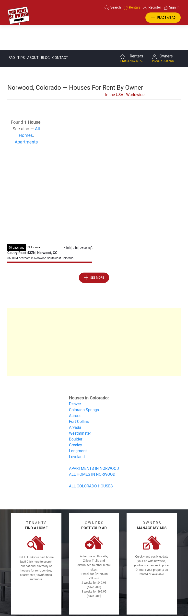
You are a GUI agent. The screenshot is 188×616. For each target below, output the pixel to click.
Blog (45, 33)
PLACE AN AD (163, 17)
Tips (21, 33)
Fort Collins (79, 397)
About (32, 33)
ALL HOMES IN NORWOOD (92, 449)
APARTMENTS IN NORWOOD (94, 443)
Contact (60, 33)
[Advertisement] (94, 169)
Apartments (26, 117)
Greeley (75, 420)
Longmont (78, 426)
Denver (75, 379)
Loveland (77, 432)
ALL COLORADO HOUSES (91, 461)
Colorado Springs (84, 385)
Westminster (80, 408)
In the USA (114, 70)
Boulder (75, 414)
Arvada (75, 402)
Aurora (75, 391)
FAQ (12, 33)
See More (94, 253)
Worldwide (135, 70)
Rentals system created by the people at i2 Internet (142, 600)
